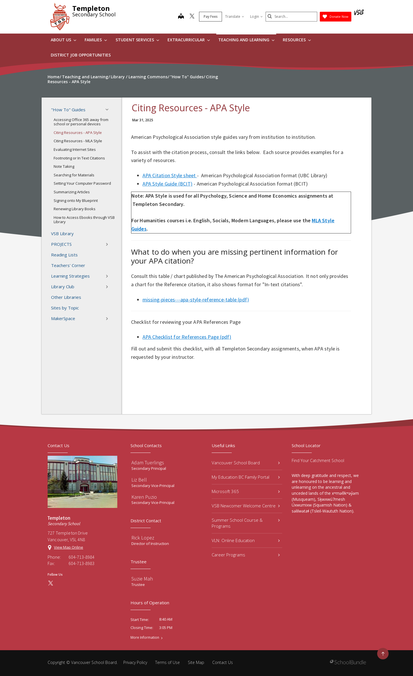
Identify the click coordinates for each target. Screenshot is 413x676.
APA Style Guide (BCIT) (167, 183)
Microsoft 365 (246, 491)
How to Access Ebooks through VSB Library (84, 220)
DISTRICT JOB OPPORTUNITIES (81, 55)
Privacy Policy (135, 662)
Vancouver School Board (246, 462)
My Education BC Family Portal (246, 477)
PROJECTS (81, 244)
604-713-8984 (81, 557)
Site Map (196, 662)
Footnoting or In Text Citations (79, 158)
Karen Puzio (144, 497)
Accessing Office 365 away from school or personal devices (81, 122)
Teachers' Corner (68, 265)
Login (256, 16)
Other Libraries (66, 297)
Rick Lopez (142, 537)
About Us (63, 39)
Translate (234, 16)
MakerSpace (81, 318)
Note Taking (64, 166)
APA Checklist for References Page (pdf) (187, 337)
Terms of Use (167, 662)
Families (96, 39)
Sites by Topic (65, 308)
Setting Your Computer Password (82, 183)
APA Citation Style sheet (170, 175)
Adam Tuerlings (147, 462)
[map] (181, 17)
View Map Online (68, 547)
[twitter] (192, 17)
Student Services (137, 39)
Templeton (91, 8)
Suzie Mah (142, 578)
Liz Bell (139, 479)
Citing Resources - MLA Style (78, 140)
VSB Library (62, 233)
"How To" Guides (81, 109)
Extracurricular (188, 39)
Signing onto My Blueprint (76, 200)
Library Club (81, 287)
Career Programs (246, 555)
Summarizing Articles (72, 191)
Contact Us (222, 662)
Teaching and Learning (246, 39)
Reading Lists (64, 255)
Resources (297, 39)
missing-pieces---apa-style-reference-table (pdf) (196, 299)
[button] (109, 109)
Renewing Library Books (75, 208)
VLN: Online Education (246, 540)
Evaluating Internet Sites (75, 149)
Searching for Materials (74, 175)
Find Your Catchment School (318, 460)
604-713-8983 (81, 563)
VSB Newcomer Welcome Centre (246, 506)
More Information (144, 637)
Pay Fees (211, 16)
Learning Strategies (81, 276)
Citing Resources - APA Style (78, 132)
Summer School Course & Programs (246, 523)
